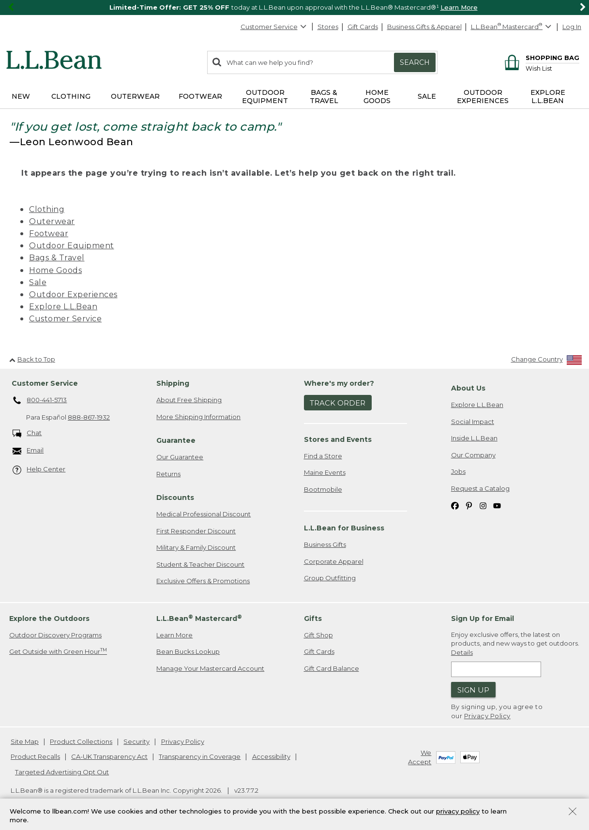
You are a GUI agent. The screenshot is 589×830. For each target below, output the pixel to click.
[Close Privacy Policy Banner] (572, 812)
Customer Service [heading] (45, 383)
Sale (37, 282)
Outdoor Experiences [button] (483, 96)
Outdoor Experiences (73, 294)
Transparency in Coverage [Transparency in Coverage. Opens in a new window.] (200, 756)
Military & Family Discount (196, 547)
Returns (168, 474)
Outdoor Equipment (71, 245)
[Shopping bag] (540, 57)
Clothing (46, 209)
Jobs (458, 471)
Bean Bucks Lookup (188, 651)
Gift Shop (318, 635)
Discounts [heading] (175, 497)
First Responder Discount (196, 531)
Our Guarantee (179, 457)
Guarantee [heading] (176, 440)
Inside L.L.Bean (474, 438)
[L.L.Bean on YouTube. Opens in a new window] (497, 505)
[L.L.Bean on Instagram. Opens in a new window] (483, 505)
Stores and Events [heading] (338, 439)
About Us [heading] (468, 388)
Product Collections (81, 741)
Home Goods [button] (377, 96)
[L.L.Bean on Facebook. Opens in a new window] (455, 505)
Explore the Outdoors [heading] (49, 618)
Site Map (25, 741)
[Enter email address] (496, 669)
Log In (571, 26)
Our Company (473, 455)
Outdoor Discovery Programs (55, 635)
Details (462, 652)
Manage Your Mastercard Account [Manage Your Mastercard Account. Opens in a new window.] (210, 668)
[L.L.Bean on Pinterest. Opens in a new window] (469, 505)
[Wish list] (552, 68)
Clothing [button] (71, 96)
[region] (294, 7)
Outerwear (52, 221)
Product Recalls (35, 756)
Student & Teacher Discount (200, 564)
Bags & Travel (57, 257)
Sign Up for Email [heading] (482, 618)
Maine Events (325, 472)
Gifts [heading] (313, 618)
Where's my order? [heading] (339, 383)
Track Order (337, 402)
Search (415, 62)
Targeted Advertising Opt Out (62, 772)
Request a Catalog (480, 488)
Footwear (48, 233)
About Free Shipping (189, 400)
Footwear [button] (200, 96)
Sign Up (473, 689)
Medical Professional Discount (203, 514)
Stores (327, 26)
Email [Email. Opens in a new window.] (28, 450)
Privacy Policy (487, 716)
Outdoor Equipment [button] (265, 96)
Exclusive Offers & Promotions (203, 581)
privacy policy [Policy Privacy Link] (458, 811)
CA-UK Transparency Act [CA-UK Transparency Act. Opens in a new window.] (109, 756)
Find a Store (323, 456)
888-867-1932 (89, 417)
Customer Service (274, 26)
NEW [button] (21, 96)
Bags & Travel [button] (324, 96)
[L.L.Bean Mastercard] (512, 26)
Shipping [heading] (172, 383)
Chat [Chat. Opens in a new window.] (27, 433)
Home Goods (55, 270)
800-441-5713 (40, 401)
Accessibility (271, 756)
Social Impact (472, 421)
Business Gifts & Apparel (424, 26)
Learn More (459, 7)
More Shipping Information (198, 417)
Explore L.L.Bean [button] (547, 96)
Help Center (39, 469)
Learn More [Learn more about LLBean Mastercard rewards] (174, 635)
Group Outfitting (330, 578)
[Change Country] (546, 361)
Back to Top (32, 359)
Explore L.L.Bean (63, 306)
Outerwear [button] (135, 96)
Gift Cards (362, 26)
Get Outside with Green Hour (58, 651)
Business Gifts (325, 544)
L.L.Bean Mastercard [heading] (199, 618)
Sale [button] (427, 96)
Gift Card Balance (331, 668)
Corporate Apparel (333, 561)
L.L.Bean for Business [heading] (344, 528)
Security (136, 741)
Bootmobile (323, 489)
